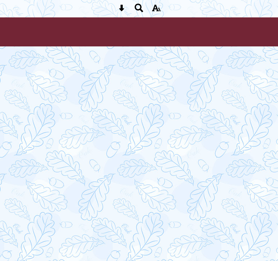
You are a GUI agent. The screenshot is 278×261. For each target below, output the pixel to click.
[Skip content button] (122, 10)
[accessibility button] (156, 10)
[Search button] (139, 10)
